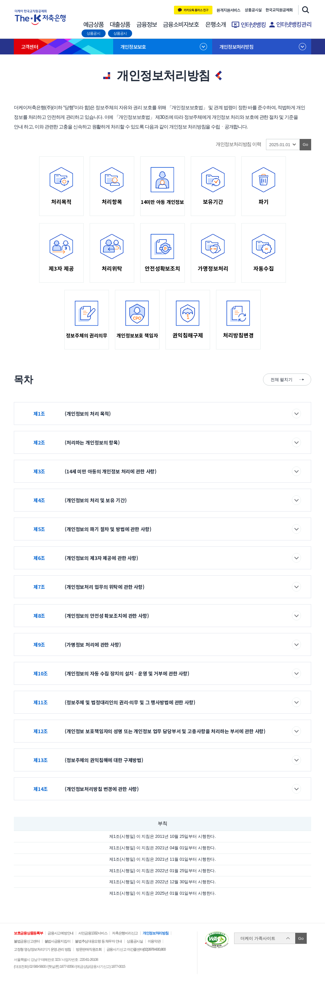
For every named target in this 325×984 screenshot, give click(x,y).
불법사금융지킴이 (57, 941)
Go (301, 938)
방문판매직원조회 (89, 949)
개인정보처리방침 (236, 46)
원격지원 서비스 (228, 10)
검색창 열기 (305, 9)
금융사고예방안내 (60, 933)
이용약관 (154, 941)
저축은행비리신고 (125, 933)
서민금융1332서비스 (92, 933)
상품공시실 (253, 10)
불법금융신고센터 (27, 941)
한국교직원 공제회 (279, 10)
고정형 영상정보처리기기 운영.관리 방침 (42, 949)
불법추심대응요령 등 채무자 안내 (98, 941)
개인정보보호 (133, 46)
